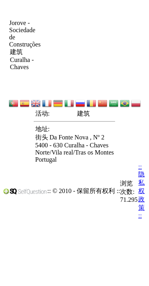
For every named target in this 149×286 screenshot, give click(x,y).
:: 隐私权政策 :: (141, 191)
